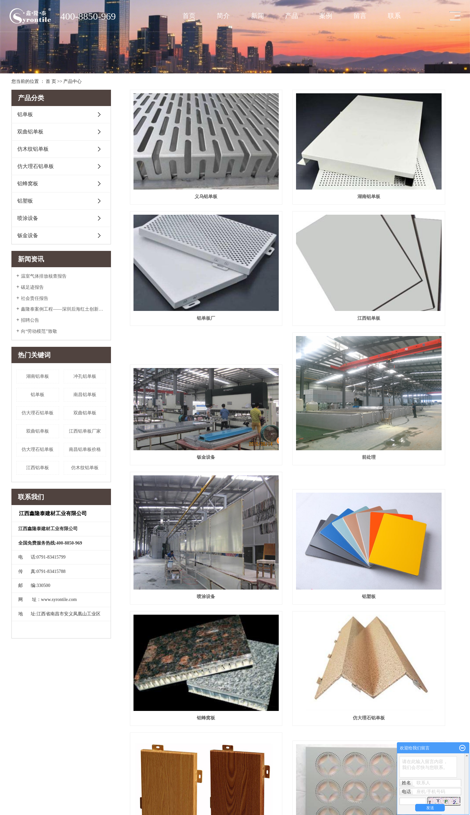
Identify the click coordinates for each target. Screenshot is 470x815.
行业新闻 (193, 721)
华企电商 (81, 794)
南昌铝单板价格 (85, 449)
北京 (80, 808)
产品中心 (72, 81)
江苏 (36, 808)
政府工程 (135, 758)
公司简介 (19, 703)
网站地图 (59, 801)
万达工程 (135, 739)
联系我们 (251, 703)
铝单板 (25, 114)
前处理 (407, 263)
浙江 (62, 808)
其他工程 (135, 721)
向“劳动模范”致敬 (39, 331)
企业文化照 (21, 712)
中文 (15, 801)
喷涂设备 (27, 218)
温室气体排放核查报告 (44, 276)
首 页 (51, 81)
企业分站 (40, 801)
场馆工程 (135, 703)
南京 (53, 808)
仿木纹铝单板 (33, 149)
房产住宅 (135, 767)
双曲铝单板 (30, 131)
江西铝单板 (37, 467)
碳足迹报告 (32, 287)
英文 (26, 801)
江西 (89, 808)
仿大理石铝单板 (35, 166)
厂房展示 (19, 721)
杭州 (106, 808)
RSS (73, 801)
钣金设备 (27, 235)
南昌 (98, 808)
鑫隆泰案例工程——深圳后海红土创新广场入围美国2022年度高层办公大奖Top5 (63, 309)
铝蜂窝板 (27, 183)
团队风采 (19, 730)
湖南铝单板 (37, 376)
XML (83, 801)
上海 (45, 808)
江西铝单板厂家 (85, 431)
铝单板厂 (407, 163)
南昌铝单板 (84, 394)
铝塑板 (25, 201)
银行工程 (135, 748)
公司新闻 (193, 712)
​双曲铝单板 (84, 412)
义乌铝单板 (181, 163)
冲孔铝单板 (84, 376)
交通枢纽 (135, 712)
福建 (71, 808)
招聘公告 (30, 320)
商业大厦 (135, 730)
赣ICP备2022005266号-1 (32, 794)
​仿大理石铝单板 (38, 412)
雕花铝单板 (407, 458)
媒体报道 (193, 703)
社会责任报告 (34, 298)
